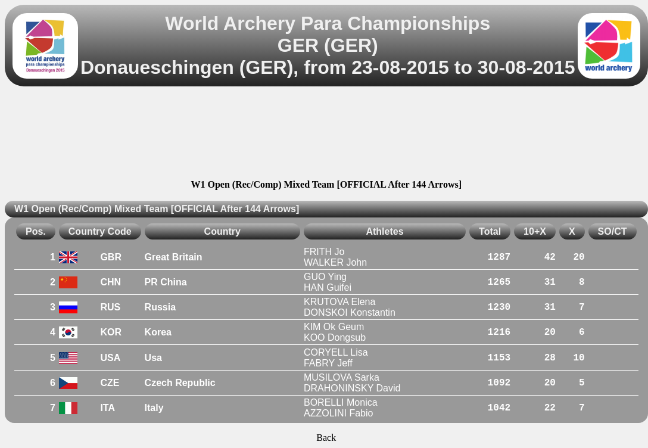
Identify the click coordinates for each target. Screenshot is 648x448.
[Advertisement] (326, 134)
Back (326, 438)
